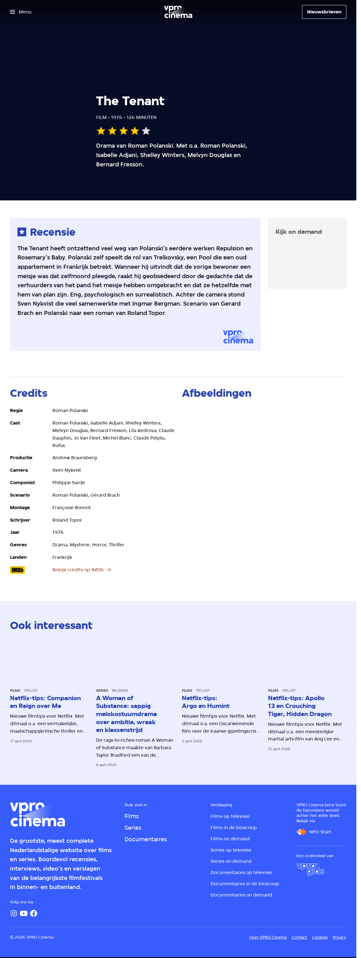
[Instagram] (13, 913)
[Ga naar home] (178, 12)
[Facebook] (33, 913)
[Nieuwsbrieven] (324, 12)
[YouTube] (23, 913)
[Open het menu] (20, 12)
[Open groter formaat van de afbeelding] (264, 453)
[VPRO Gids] (310, 869)
